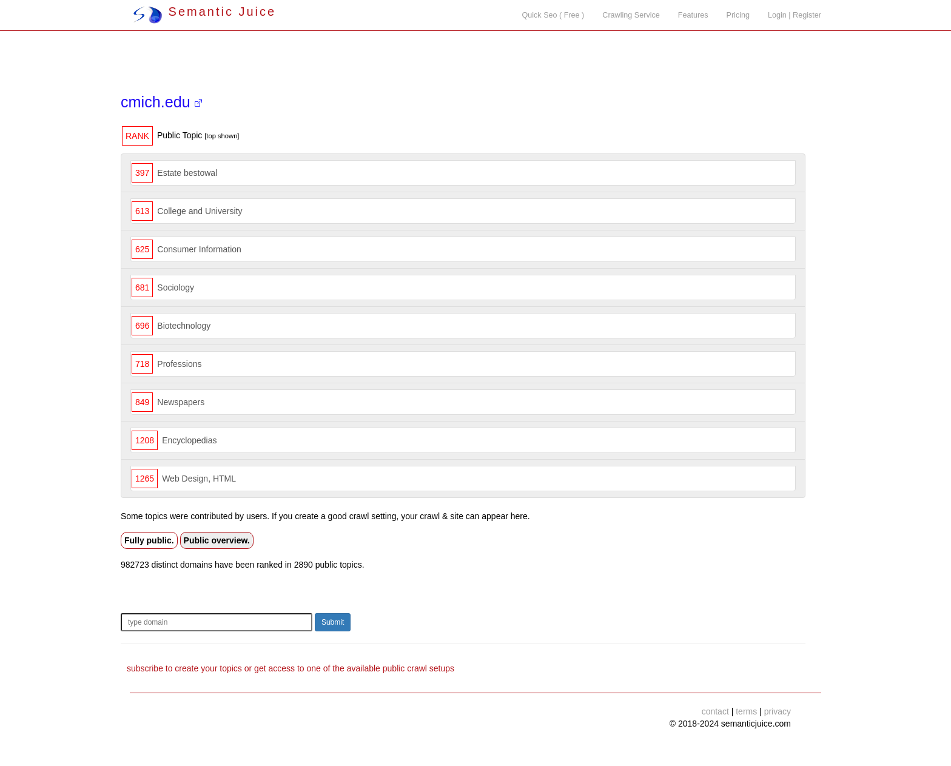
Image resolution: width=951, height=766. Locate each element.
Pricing (738, 15)
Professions (179, 364)
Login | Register (794, 15)
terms (746, 711)
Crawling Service (630, 15)
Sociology (175, 287)
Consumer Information (199, 249)
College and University (199, 211)
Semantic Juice (204, 11)
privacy (777, 711)
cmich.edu (161, 101)
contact (715, 711)
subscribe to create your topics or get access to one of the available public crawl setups (290, 668)
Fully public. (149, 540)
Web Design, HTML (199, 478)
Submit (332, 622)
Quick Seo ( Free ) (553, 15)
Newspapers (180, 402)
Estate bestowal (187, 173)
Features (693, 15)
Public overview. (217, 540)
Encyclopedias (189, 440)
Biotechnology (183, 326)
